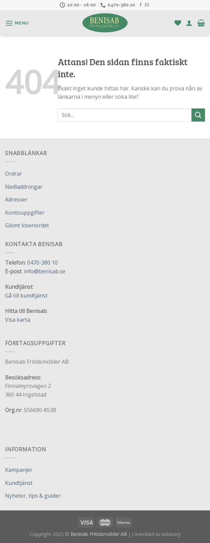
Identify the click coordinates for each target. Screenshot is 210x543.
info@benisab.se (44, 271)
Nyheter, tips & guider (33, 495)
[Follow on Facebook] (141, 5)
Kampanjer (19, 469)
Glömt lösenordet (27, 225)
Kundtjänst (19, 483)
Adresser (16, 199)
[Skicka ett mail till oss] (147, 5)
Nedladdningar (24, 186)
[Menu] (17, 23)
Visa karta (17, 319)
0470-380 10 (42, 262)
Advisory (171, 534)
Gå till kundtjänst (26, 295)
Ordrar (13, 173)
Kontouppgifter (25, 212)
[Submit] (198, 115)
